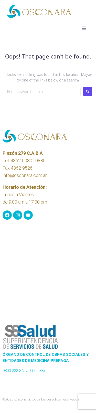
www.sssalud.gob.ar (20, 376)
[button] (83, 28)
